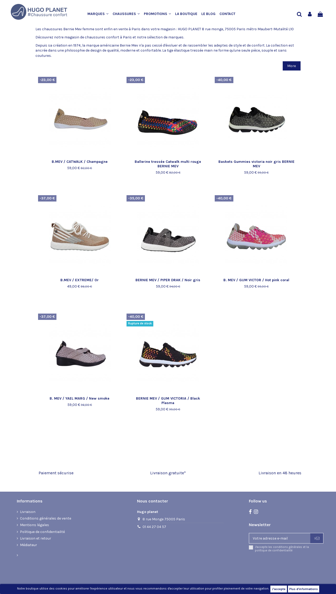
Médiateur (28, 545)
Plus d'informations (303, 589)
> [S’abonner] (316, 538)
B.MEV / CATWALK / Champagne (80, 161)
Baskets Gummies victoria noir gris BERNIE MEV (256, 163)
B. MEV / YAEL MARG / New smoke (79, 398)
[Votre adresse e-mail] (279, 538)
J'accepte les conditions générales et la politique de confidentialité (282, 548)
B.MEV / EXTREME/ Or (79, 280)
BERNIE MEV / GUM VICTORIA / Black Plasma (168, 400)
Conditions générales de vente (45, 518)
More (291, 66)
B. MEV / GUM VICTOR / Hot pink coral (256, 280)
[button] (100, 14)
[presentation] (293, 566)
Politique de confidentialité (42, 532)
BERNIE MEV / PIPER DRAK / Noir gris (167, 280)
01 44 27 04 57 (154, 527)
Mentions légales (34, 525)
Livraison (27, 512)
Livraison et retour (35, 538)
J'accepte (279, 589)
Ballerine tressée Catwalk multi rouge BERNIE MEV (168, 163)
